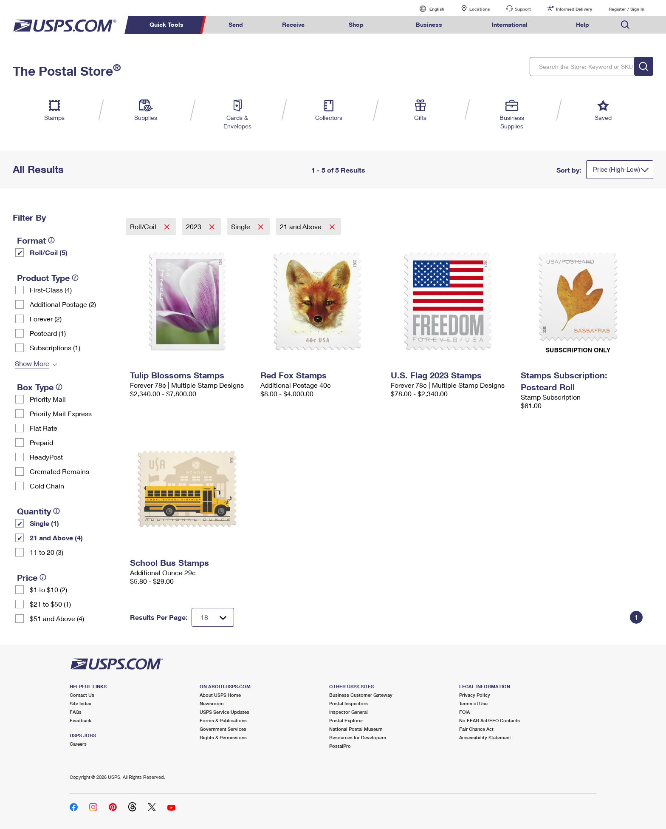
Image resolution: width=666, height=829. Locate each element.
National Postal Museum (356, 729)
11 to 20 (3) (46, 552)
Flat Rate (43, 428)
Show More (32, 363)
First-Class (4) (51, 290)
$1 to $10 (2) (48, 589)
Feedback (80, 720)
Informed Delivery (574, 8)
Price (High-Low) (616, 169)
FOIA (464, 712)
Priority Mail (48, 399)
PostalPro (340, 746)
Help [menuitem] (582, 24)
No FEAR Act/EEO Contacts (489, 720)
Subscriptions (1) (55, 348)
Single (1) (44, 523)
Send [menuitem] (236, 24)
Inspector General (348, 712)
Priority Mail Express (61, 413)
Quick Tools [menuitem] (166, 24)
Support (523, 8)
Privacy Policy (474, 695)
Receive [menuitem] (293, 24)
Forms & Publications (223, 720)
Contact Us (82, 695)
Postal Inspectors (348, 703)
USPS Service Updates (224, 712)
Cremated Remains (59, 471)
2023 (194, 226)
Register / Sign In (626, 8)
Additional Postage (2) (63, 304)
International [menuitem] (510, 24)
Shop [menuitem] (356, 24)
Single (241, 226)
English (428, 9)
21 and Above (301, 226)
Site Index (80, 703)
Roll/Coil (144, 226)
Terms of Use (473, 703)
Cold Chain (47, 486)
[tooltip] (51, 240)
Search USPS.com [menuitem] (625, 25)
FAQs (76, 712)
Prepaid (41, 442)
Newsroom (212, 703)
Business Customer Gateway (360, 695)
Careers (78, 744)
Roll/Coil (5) (49, 252)
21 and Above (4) (56, 538)
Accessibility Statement (485, 737)
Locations (479, 8)
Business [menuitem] (429, 24)
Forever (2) (46, 319)
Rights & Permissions (223, 737)
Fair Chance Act (476, 729)
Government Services (223, 729)
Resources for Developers (357, 737)
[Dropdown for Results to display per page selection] (213, 617)
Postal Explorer (346, 720)
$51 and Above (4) (57, 618)
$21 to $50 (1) (50, 604)
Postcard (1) (48, 333)
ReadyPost (46, 457)
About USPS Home (220, 695)
